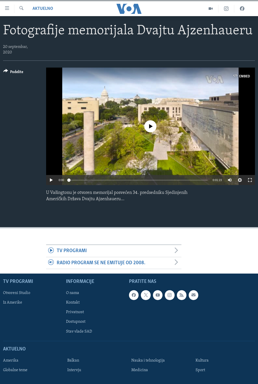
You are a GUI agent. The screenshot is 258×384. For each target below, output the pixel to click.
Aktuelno (43, 8)
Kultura (202, 361)
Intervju (74, 370)
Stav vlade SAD (79, 332)
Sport (200, 370)
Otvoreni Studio (16, 293)
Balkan (73, 361)
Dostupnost (75, 322)
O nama (72, 293)
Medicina (139, 370)
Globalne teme (15, 370)
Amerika (10, 361)
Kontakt (73, 303)
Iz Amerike (12, 303)
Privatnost (75, 312)
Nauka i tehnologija (148, 361)
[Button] (13, 73)
